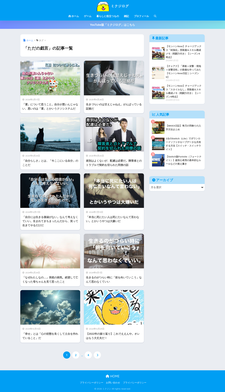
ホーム (73, 16)
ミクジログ (112, 6)
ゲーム (87, 16)
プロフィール (141, 16)
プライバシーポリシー (91, 383)
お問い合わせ (113, 383)
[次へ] (97, 355)
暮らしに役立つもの (107, 16)
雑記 (126, 16)
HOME (113, 376)
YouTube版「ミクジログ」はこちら (112, 24)
